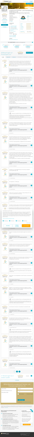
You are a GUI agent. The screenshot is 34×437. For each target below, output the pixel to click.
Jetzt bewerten (5, 24)
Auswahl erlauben (17, 226)
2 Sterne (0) (25, 57)
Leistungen (21, 26)
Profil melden (6, 407)
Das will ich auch (26, 1)
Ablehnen (8, 225)
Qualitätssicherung (28, 433)
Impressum (5, 218)
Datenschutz (21, 434)
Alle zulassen (26, 225)
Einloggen (31, 1)
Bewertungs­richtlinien (22, 433)
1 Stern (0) (31, 57)
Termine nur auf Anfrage (12, 36)
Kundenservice (22, 31)
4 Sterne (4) (14, 57)
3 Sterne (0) (19, 57)
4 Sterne (28, 16)
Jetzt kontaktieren (29, 3)
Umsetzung (21, 27)
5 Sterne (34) (8, 57)
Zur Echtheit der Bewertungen (4, 22)
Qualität (21, 23)
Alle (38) (3, 57)
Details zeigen (27, 222)
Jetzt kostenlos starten (27, 424)
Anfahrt (12, 21)
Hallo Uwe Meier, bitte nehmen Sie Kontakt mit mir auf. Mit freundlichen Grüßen (8, 395)
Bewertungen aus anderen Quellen (4, 19)
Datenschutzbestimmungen (11, 218)
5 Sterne (28, 15)
